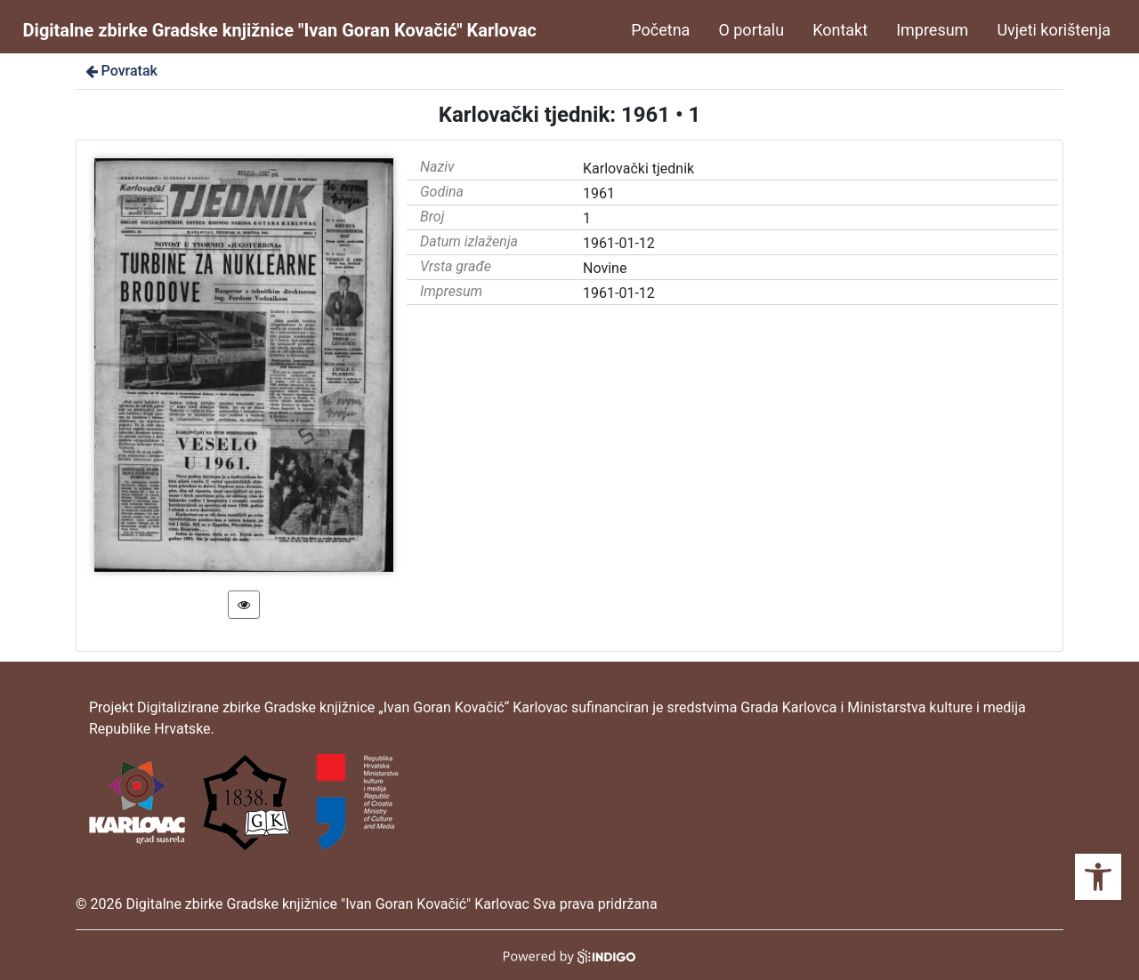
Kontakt (840, 29)
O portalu (751, 29)
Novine (604, 268)
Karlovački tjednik (638, 168)
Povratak (120, 70)
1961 (599, 193)
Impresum (932, 29)
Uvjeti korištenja (1054, 29)
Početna (660, 29)
